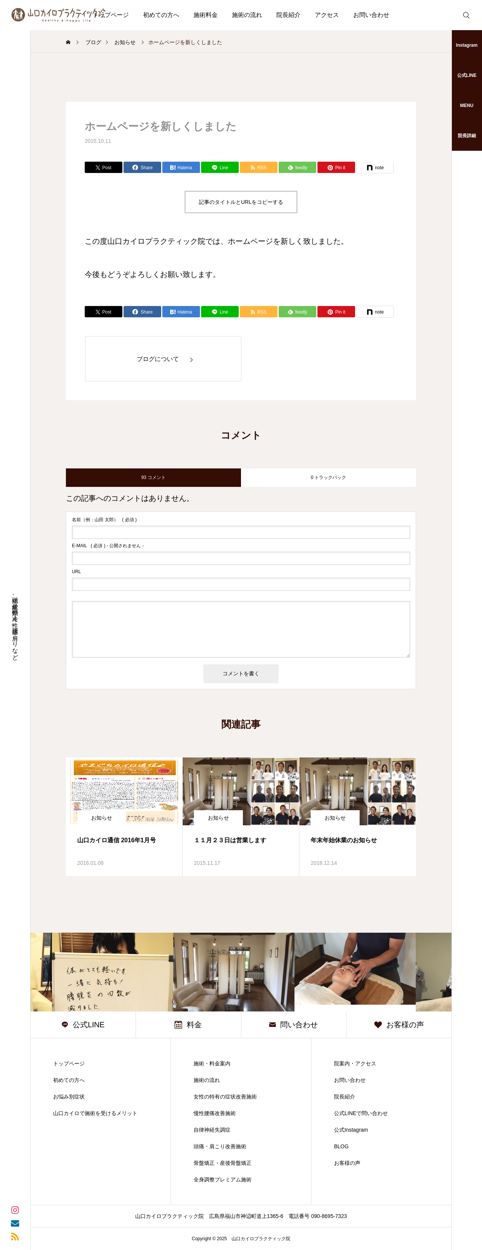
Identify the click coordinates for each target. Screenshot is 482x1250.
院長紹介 (288, 15)
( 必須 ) (104, 519)
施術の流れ (247, 15)
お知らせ (101, 818)
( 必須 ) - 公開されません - (108, 545)
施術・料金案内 (212, 1063)
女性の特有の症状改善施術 (225, 1096)
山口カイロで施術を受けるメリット (95, 1113)
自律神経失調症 (212, 1129)
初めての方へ (161, 15)
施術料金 (206, 15)
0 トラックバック (328, 477)
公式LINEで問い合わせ (361, 1113)
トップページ (69, 1063)
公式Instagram (351, 1129)
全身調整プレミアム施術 (223, 1179)
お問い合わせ (371, 15)
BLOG (341, 1146)
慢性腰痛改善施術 (215, 1113)
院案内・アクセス (355, 1063)
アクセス (327, 15)
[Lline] (220, 167)
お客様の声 (347, 1163)
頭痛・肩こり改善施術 (220, 1146)
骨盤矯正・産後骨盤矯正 (223, 1163)
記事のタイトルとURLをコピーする (241, 202)
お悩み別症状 (69, 1096)
